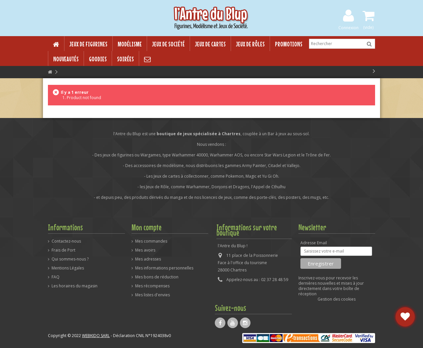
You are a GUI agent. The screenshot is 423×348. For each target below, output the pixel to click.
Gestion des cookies (337, 299)
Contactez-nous (66, 241)
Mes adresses (148, 259)
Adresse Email (313, 243)
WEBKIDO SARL (96, 335)
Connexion (348, 27)
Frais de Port (63, 250)
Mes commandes (151, 241)
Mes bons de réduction (156, 277)
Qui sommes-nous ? (70, 259)
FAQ (55, 277)
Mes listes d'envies (152, 295)
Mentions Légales (68, 268)
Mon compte (147, 227)
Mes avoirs (145, 250)
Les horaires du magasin (74, 286)
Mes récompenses (152, 286)
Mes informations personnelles (164, 268)
